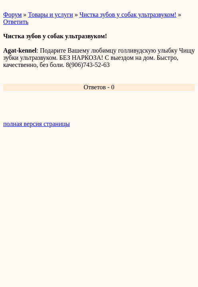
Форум (12, 14)
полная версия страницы (36, 123)
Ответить (15, 21)
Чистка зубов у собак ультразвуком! (127, 14)
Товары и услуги (50, 14)
